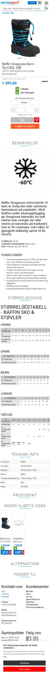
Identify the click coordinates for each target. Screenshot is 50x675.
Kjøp (22, 119)
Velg (5, 552)
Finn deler (32, 2)
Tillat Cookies (24, 669)
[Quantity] (25, 110)
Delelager (5, 597)
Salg (3, 591)
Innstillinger (24, 663)
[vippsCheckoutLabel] (25, 126)
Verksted (5, 594)
